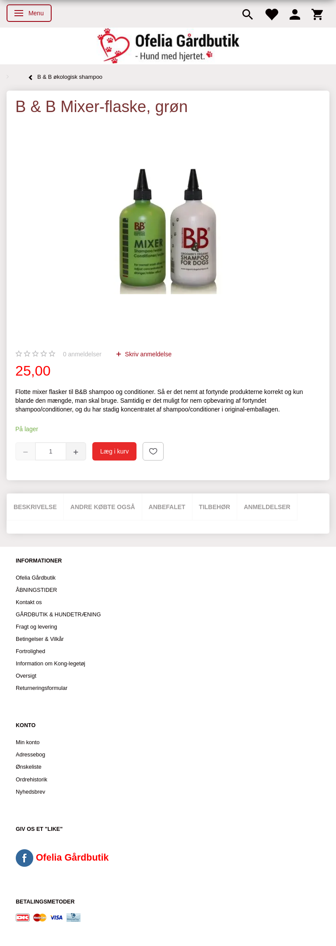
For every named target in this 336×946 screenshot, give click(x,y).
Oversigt (26, 676)
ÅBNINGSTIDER (36, 590)
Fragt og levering (36, 627)
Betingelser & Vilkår (40, 639)
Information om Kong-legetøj (50, 664)
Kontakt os (29, 602)
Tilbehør (215, 506)
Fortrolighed (30, 651)
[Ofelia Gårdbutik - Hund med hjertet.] (168, 46)
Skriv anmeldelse (147, 354)
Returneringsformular (41, 688)
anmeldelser (82, 354)
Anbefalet (167, 506)
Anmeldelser (267, 506)
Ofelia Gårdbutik (36, 578)
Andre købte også (102, 506)
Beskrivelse (35, 506)
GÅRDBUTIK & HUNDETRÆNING (58, 615)
